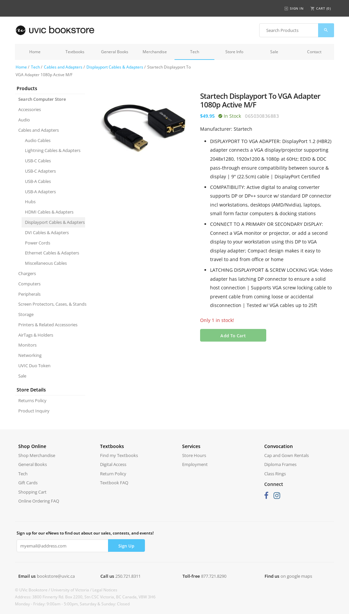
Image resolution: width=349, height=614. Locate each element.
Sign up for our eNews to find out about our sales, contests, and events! (85, 533)
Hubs (30, 202)
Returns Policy (32, 400)
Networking (30, 355)
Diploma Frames (280, 464)
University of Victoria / (71, 590)
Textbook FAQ (114, 483)
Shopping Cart (32, 492)
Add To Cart (233, 336)
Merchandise (155, 52)
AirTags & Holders (35, 335)
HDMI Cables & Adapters (49, 212)
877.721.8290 (213, 576)
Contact (314, 52)
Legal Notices (104, 590)
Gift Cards (28, 483)
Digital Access (113, 464)
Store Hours (194, 455)
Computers (29, 284)
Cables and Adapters (63, 67)
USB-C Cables (38, 161)
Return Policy (113, 474)
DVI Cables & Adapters (47, 232)
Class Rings (275, 474)
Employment (195, 464)
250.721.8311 (128, 576)
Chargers (27, 273)
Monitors (27, 345)
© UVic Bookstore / (33, 590)
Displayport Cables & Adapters (114, 67)
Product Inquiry (34, 411)
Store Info (234, 52)
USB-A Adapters (40, 192)
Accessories (29, 109)
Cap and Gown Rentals (286, 455)
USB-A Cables (38, 181)
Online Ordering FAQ (38, 501)
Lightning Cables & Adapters (52, 150)
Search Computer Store (42, 99)
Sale (274, 52)
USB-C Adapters (40, 171)
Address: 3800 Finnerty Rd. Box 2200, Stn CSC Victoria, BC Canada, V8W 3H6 (85, 597)
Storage (26, 314)
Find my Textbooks (119, 455)
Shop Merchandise (36, 455)
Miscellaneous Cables (46, 263)
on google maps (296, 576)
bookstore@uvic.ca (56, 576)
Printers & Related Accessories (47, 325)
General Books (114, 52)
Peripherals (29, 294)
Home (35, 52)
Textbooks (74, 52)
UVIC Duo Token (34, 366)
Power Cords (37, 243)
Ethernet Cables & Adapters (52, 253)
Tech (194, 52)
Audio (24, 120)
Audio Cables (38, 140)
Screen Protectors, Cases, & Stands (51, 304)
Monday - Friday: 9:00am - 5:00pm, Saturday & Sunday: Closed (72, 604)
